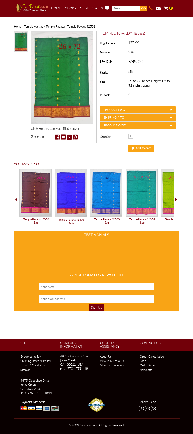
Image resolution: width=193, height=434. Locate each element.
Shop (70, 8)
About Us (105, 356)
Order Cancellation (152, 356)
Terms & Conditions (32, 365)
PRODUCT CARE (114, 125)
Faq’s (143, 361)
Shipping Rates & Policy (35, 361)
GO (143, 8)
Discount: (105, 52)
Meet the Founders (112, 365)
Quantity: (105, 136)
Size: (102, 81)
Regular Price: (108, 43)
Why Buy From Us (112, 361)
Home (56, 8)
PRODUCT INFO (114, 109)
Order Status (91, 8)
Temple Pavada (55, 26)
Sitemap (25, 370)
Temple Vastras (33, 26)
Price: (106, 61)
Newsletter (146, 370)
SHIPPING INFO (113, 117)
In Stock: (105, 95)
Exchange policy (30, 356)
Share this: (38, 136)
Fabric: (104, 72)
